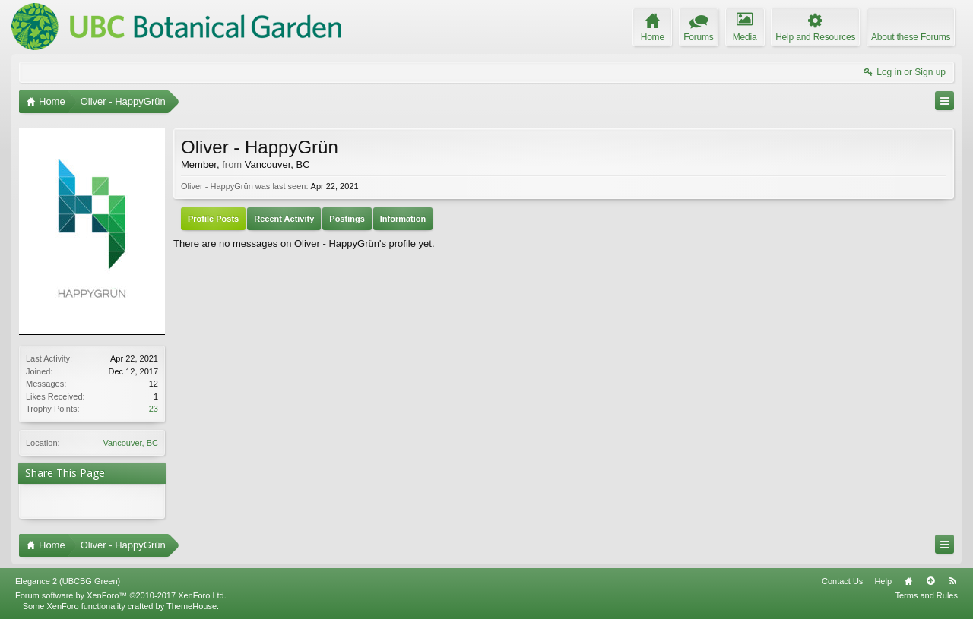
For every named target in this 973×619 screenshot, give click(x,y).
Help (883, 581)
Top (930, 581)
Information (403, 218)
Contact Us (842, 581)
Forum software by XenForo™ (121, 595)
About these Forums (910, 37)
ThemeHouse (191, 606)
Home (908, 581)
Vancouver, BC (130, 442)
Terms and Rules (926, 595)
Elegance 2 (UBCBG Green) (67, 581)
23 (153, 408)
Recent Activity (284, 218)
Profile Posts (213, 218)
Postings (346, 218)
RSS (952, 581)
